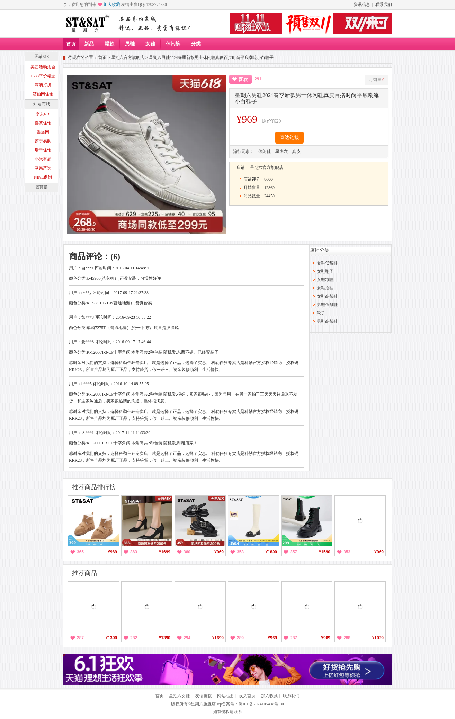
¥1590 (324, 551)
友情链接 (203, 695)
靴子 (321, 313)
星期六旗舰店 (203, 704)
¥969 (112, 551)
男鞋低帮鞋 (327, 304)
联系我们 (383, 4)
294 (187, 637)
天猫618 (41, 56)
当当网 (43, 132)
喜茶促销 (43, 123)
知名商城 (41, 104)
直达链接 (289, 137)
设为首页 (247, 695)
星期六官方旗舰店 (127, 57)
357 (293, 551)
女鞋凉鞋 (325, 279)
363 (133, 551)
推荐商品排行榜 (94, 487)
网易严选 (43, 168)
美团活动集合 (42, 66)
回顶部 (41, 187)
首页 (71, 44)
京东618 (43, 114)
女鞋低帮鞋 (327, 263)
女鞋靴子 (325, 271)
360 (187, 551)
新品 (89, 43)
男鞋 (130, 43)
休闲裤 (173, 43)
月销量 (376, 79)
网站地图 (225, 695)
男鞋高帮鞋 (327, 321)
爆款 (109, 43)
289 (240, 637)
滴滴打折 (43, 85)
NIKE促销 (43, 177)
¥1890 (271, 551)
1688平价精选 (42, 75)
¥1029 (378, 637)
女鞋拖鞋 (325, 288)
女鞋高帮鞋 (327, 296)
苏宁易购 (43, 141)
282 (133, 637)
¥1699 (164, 551)
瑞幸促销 (43, 150)
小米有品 (43, 159)
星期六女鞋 (179, 695)
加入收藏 (112, 4)
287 (80, 637)
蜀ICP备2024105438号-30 (261, 704)
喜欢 (243, 79)
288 (347, 637)
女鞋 (150, 43)
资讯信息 (362, 4)
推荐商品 (84, 573)
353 (347, 551)
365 (80, 551)
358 (240, 551)
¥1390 (111, 637)
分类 (196, 43)
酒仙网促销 (43, 94)
